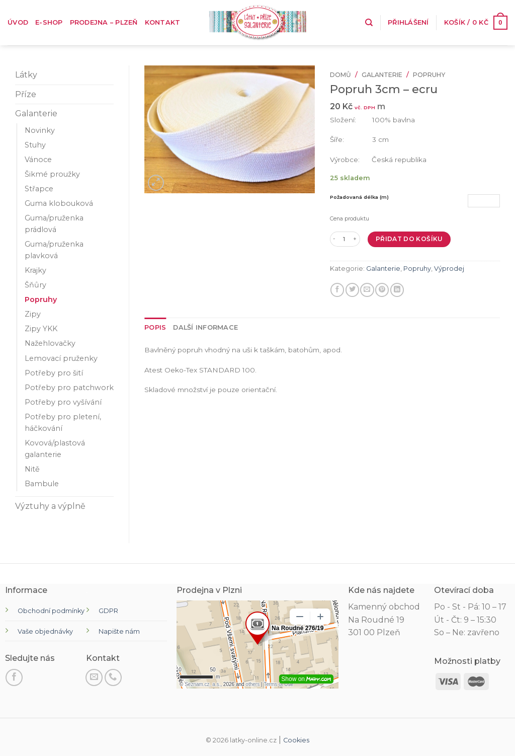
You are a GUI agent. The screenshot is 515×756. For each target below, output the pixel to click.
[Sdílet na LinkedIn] (397, 290)
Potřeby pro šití (54, 372)
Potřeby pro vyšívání (63, 402)
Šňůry (35, 284)
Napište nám (119, 631)
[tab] (155, 328)
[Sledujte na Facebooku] (14, 677)
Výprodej (449, 268)
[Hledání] (369, 22)
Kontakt (163, 22)
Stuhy (35, 144)
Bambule (42, 483)
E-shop (49, 22)
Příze (25, 94)
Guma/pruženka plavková (54, 250)
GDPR (108, 611)
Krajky (35, 270)
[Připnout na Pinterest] (382, 290)
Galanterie (36, 113)
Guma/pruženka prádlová (54, 223)
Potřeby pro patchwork (69, 387)
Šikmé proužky (52, 174)
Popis (155, 327)
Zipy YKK (41, 328)
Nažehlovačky (50, 343)
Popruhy (41, 299)
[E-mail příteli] (367, 290)
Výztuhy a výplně (50, 506)
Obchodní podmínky (51, 611)
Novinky (40, 130)
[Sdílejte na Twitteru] (352, 290)
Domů (340, 75)
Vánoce (38, 159)
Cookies (296, 740)
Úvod (18, 22)
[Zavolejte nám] (113, 677)
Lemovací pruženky (61, 358)
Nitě (32, 469)
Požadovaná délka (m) (359, 197)
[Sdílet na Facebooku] (337, 290)
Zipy (33, 314)
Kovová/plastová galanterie (55, 448)
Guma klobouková (59, 203)
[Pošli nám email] (94, 677)
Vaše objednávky (45, 631)
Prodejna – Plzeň (104, 22)
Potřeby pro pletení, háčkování (63, 422)
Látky (26, 75)
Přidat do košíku (409, 239)
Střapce (39, 188)
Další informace (205, 327)
